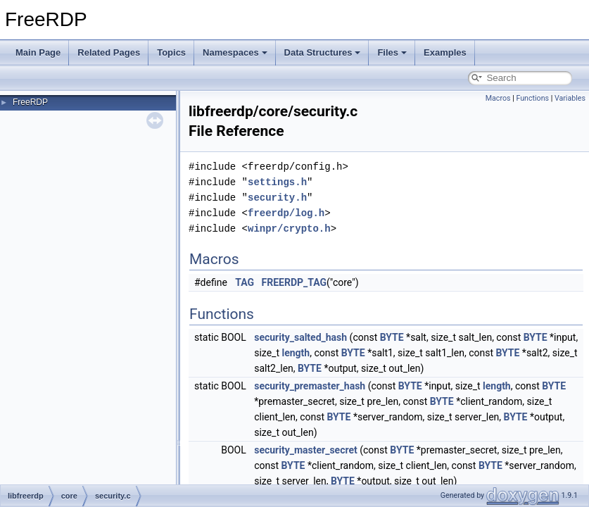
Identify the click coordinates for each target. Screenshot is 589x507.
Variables (570, 98)
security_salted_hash (300, 337)
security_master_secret (305, 450)
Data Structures (322, 52)
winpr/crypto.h (289, 228)
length (295, 352)
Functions (532, 98)
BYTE (392, 337)
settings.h (277, 182)
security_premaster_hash (309, 386)
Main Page (38, 52)
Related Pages (108, 52)
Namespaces (235, 52)
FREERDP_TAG (294, 282)
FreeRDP (30, 102)
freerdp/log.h (286, 213)
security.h (277, 197)
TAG (244, 282)
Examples (445, 52)
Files (392, 52)
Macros (498, 98)
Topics (171, 52)
